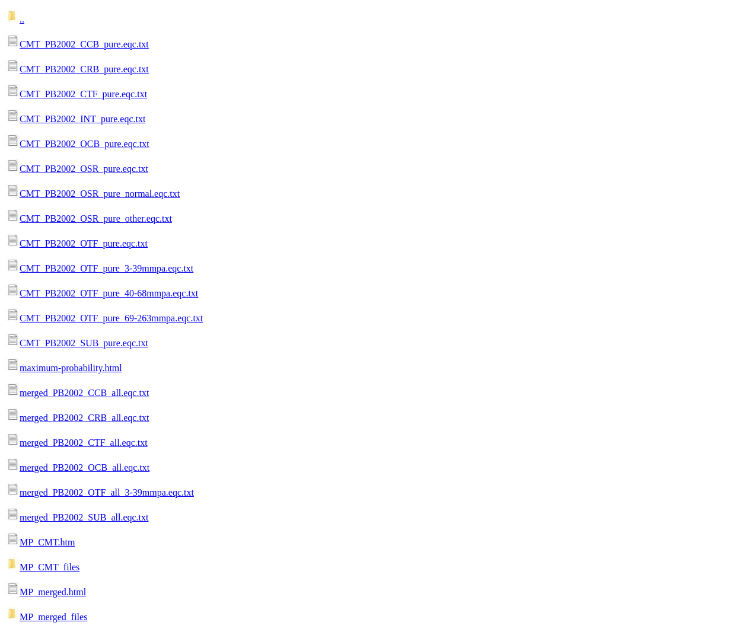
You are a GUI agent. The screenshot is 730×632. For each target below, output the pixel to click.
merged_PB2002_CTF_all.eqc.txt (84, 443)
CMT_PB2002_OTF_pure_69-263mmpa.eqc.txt (111, 318)
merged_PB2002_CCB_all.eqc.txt (84, 393)
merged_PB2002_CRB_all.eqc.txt (84, 418)
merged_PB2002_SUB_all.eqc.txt (84, 517)
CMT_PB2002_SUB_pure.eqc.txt (84, 343)
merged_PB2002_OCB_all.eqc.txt (84, 467)
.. (22, 19)
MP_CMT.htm (47, 542)
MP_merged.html (53, 592)
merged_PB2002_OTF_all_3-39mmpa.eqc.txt (107, 492)
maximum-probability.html (71, 368)
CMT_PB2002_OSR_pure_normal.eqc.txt (100, 194)
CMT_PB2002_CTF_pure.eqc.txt (83, 94)
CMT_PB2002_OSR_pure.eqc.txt (84, 169)
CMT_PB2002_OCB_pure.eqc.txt (84, 144)
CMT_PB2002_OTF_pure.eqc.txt (84, 243)
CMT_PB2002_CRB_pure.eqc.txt (84, 69)
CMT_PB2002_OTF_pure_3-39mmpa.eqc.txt (106, 268)
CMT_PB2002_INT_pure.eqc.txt (82, 119)
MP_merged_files (53, 617)
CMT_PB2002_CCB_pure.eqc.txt (84, 44)
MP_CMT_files (49, 567)
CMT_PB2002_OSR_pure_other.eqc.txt (96, 218)
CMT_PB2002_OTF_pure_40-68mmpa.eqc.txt (109, 293)
